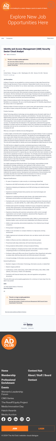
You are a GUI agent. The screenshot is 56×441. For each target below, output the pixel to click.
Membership (8, 375)
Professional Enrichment (8, 381)
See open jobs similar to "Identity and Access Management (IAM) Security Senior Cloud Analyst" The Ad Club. (28, 64)
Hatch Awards (8, 410)
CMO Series (7, 398)
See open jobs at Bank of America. (16, 61)
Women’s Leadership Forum (12, 392)
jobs (2, 38)
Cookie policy (31, 328)
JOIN (14, 428)
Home (4, 370)
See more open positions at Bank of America (15, 312)
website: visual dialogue (28, 435)
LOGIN (41, 428)
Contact (32, 379)
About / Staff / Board (39, 375)
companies (9, 38)
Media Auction (8, 414)
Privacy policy (24, 328)
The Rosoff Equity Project (14, 402)
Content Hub (35, 370)
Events (5, 387)
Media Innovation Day (12, 406)
